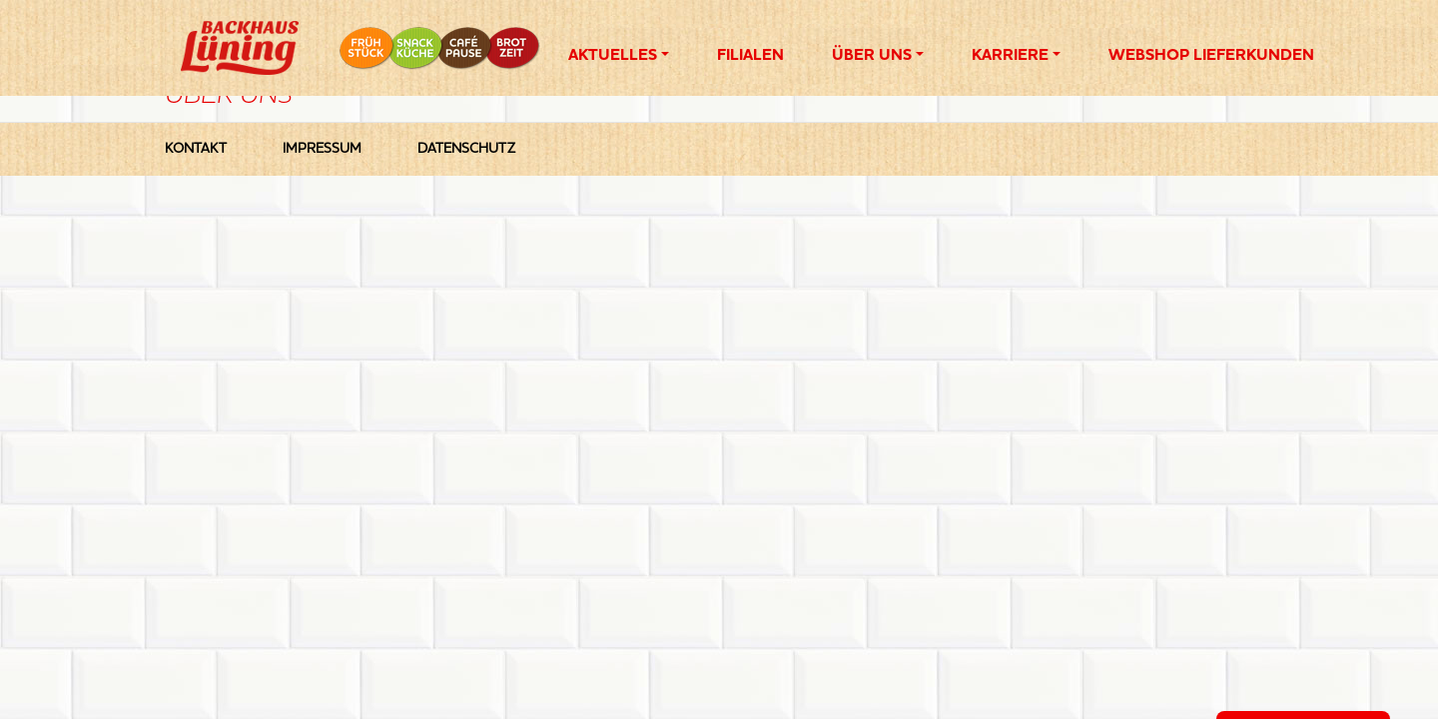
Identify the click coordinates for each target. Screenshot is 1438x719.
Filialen (750, 56)
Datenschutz (466, 149)
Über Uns (872, 56)
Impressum (322, 149)
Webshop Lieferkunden (1211, 56)
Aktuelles (612, 56)
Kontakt (196, 149)
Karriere (1010, 56)
